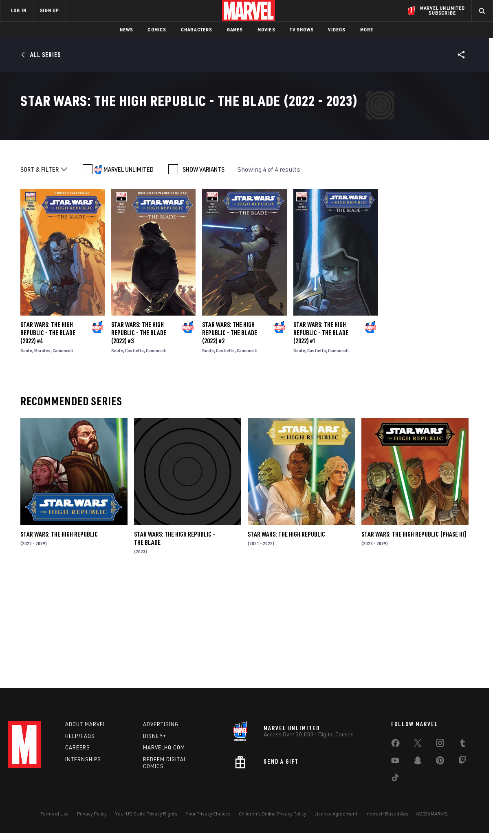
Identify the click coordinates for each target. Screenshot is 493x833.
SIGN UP (49, 10)
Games (235, 30)
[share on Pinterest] (440, 762)
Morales (42, 454)
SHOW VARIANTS (203, 273)
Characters (196, 30)
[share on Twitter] (418, 744)
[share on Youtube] (395, 762)
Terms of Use (54, 814)
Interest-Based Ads (386, 814)
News (126, 30)
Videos (336, 30)
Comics (156, 30)
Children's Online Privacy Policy (272, 814)
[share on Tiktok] (395, 779)
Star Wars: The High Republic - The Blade (174, 642)
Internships (83, 759)
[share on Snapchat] (418, 762)
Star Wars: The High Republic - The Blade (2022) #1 (320, 436)
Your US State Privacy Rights (146, 814)
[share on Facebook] (395, 745)
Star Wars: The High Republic (59, 638)
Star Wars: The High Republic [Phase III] (414, 638)
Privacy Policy (92, 814)
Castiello (134, 454)
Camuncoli (63, 454)
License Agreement (336, 814)
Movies (266, 30)
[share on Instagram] (440, 744)
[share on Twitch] (462, 762)
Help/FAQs (80, 736)
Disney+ (154, 736)
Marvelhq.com (164, 747)
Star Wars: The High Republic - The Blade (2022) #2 (229, 436)
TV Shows (302, 30)
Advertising (160, 724)
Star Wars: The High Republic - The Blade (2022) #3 (138, 436)
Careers (77, 747)
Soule (26, 454)
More (367, 30)
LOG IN (18, 10)
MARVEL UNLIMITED (128, 273)
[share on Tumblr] (462, 744)
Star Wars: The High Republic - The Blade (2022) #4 (47, 436)
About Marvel (85, 724)
